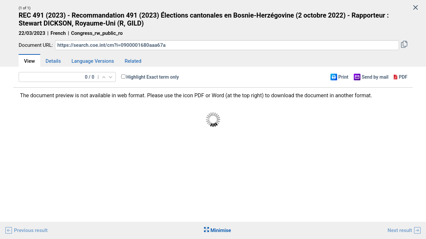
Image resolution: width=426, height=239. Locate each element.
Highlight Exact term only (152, 77)
